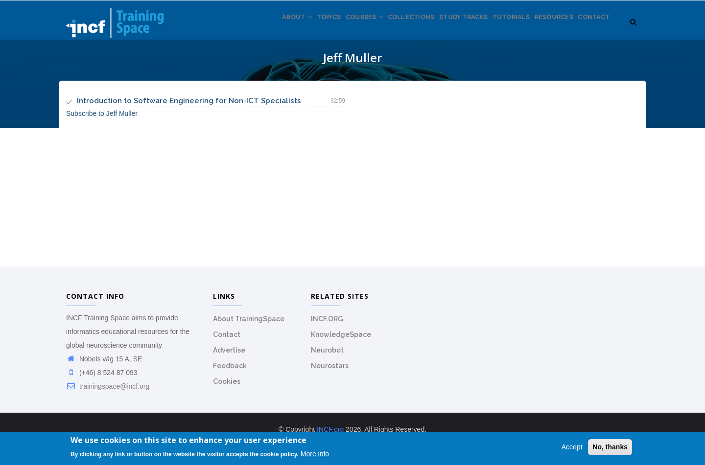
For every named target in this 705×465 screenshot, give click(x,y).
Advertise (229, 355)
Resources (545, 28)
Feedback (230, 371)
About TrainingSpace (248, 324)
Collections (384, 28)
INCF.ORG (327, 324)
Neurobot (327, 355)
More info (315, 455)
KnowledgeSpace (341, 340)
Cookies (226, 387)
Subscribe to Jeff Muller (102, 119)
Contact (591, 28)
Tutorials (497, 28)
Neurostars (330, 371)
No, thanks (610, 448)
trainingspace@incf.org (107, 392)
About (253, 28)
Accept (572, 448)
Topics (290, 28)
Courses (332, 28)
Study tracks (443, 28)
